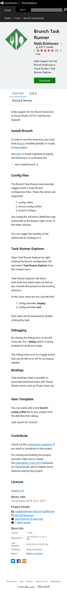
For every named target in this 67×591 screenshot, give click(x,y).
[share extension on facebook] (19, 562)
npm (18, 154)
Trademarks (55, 581)
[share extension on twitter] (13, 562)
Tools (17, 18)
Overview (18, 93)
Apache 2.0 (17, 490)
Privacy (29, 581)
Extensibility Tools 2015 (28, 463)
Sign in (23, 9)
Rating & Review (22, 100)
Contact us (12, 581)
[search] (46, 10)
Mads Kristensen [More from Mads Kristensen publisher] (46, 43)
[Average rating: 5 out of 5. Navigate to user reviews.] (47, 50)
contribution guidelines (40, 444)
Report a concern (34, 553)
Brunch (21, 143)
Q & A (33, 93)
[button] (44, 80)
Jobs (21, 581)
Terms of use (41, 581)
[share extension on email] (24, 562)
